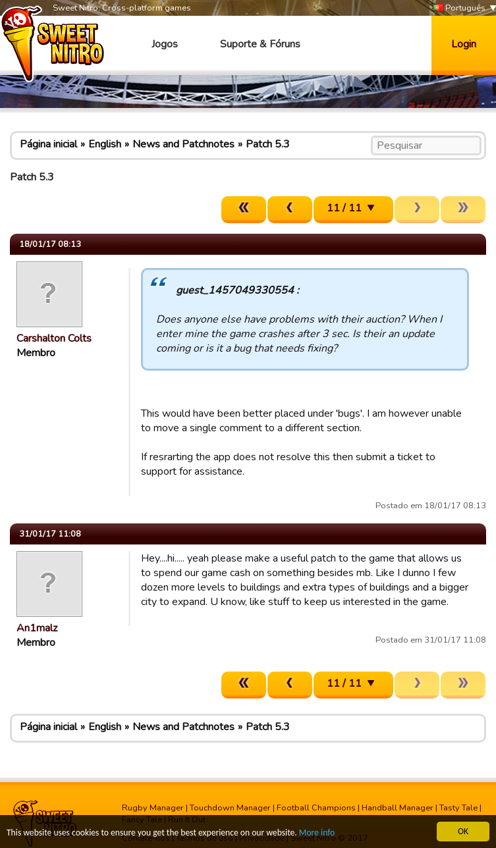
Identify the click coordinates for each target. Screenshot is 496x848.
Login (463, 44)
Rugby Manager (153, 808)
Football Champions (316, 808)
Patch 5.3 (268, 144)
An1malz (36, 628)
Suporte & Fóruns (260, 44)
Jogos (165, 44)
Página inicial (48, 144)
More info (317, 833)
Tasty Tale (458, 808)
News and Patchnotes (183, 144)
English (104, 144)
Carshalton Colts (54, 338)
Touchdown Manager (230, 808)
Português (459, 8)
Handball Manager (397, 808)
